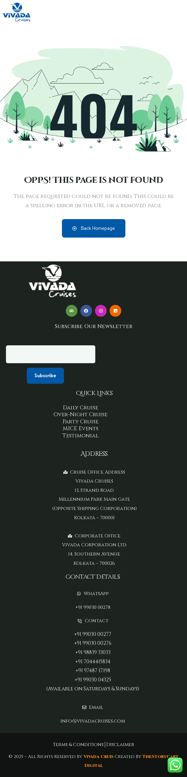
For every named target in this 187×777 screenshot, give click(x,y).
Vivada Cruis (97, 756)
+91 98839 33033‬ (92, 652)
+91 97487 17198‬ (93, 670)
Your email (50, 350)
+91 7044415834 (92, 661)
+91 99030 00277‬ (92, 634)
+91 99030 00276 (92, 643)
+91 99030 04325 (93, 679)
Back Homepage (93, 228)
